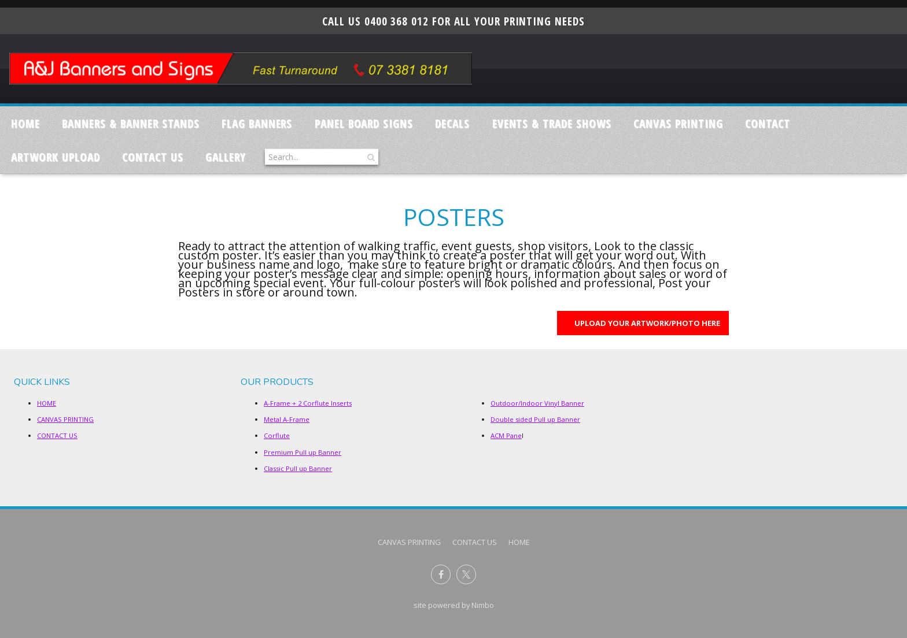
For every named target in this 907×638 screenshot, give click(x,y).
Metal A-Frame (286, 419)
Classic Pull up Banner (298, 468)
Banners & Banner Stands (130, 123)
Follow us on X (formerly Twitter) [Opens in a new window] (466, 574)
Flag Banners (257, 123)
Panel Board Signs (364, 123)
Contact (767, 123)
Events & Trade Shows (551, 123)
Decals (452, 123)
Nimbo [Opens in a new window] (482, 605)
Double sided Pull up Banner (535, 419)
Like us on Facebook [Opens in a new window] (441, 574)
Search (369, 157)
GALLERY (225, 157)
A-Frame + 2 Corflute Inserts (308, 403)
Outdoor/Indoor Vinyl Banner (537, 403)
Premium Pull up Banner (302, 452)
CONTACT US (152, 157)
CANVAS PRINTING (677, 123)
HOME (46, 403)
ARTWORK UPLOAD (55, 157)
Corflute (277, 435)
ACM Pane (506, 435)
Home (25, 123)
